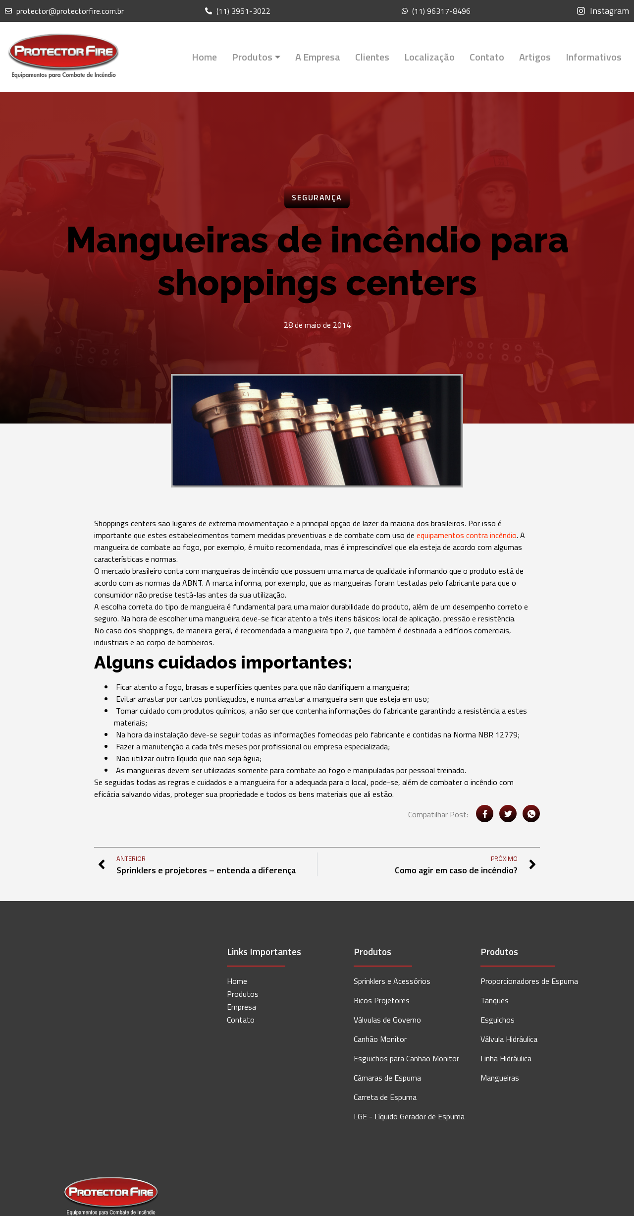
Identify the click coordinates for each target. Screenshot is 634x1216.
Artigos (535, 56)
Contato (487, 56)
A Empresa (317, 56)
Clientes (372, 56)
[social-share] (484, 813)
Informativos (594, 56)
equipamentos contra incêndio (467, 535)
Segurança (317, 197)
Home (204, 56)
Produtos (256, 56)
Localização (429, 56)
